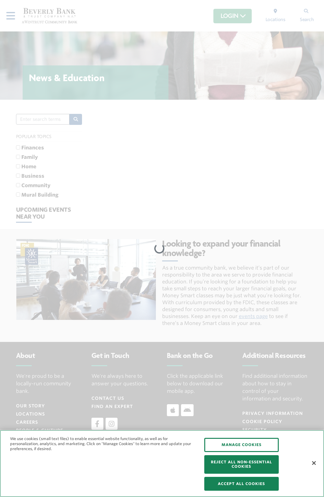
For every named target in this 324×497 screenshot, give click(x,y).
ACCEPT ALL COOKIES (241, 483)
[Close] (314, 463)
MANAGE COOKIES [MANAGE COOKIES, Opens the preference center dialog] (241, 444)
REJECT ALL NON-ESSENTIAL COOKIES (241, 464)
